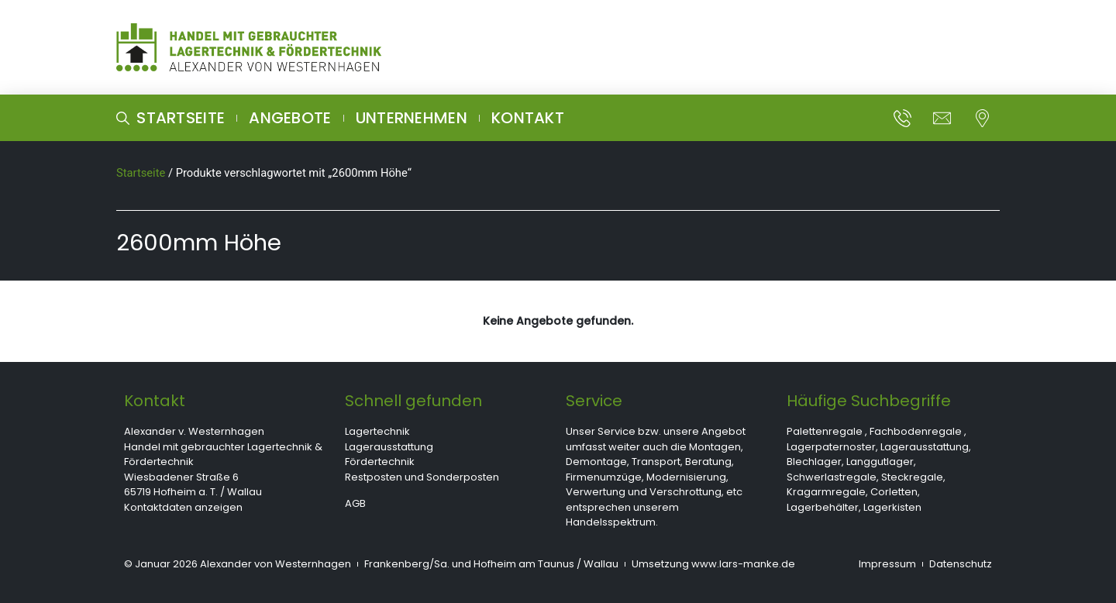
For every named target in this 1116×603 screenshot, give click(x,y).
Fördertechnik (380, 461)
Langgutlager (880, 461)
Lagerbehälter (823, 507)
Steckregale (912, 477)
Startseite (140, 173)
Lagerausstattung (389, 446)
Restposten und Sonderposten (422, 477)
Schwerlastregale (832, 477)
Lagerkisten (892, 507)
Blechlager (814, 461)
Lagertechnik (377, 431)
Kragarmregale (826, 491)
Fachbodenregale (916, 431)
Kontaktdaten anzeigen (183, 507)
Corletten (894, 491)
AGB (355, 503)
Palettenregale (825, 431)
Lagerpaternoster (831, 446)
